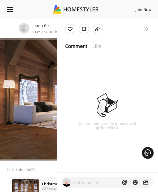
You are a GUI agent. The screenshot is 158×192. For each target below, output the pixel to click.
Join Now (143, 9)
